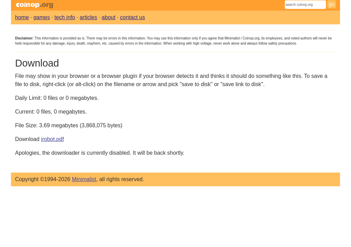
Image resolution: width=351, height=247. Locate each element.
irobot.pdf (52, 139)
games (41, 17)
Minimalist (84, 179)
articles (88, 17)
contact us (132, 17)
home (22, 17)
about (109, 17)
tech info (65, 17)
